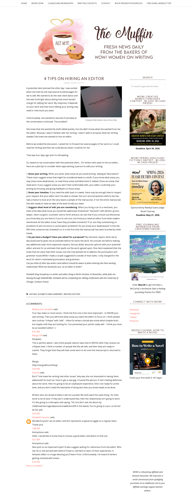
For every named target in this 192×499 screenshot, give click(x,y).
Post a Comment (34, 465)
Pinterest (134, 320)
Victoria (36, 372)
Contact (105, 3)
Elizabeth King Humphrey (50, 294)
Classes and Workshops (60, 3)
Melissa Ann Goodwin (42, 309)
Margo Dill (37, 335)
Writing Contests (87, 3)
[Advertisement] (148, 425)
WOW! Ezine (37, 3)
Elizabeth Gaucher (41, 417)
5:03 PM (36, 413)
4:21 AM (36, 439)
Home (24, 3)
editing (33, 294)
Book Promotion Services (128, 3)
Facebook (134, 309)
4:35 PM (36, 368)
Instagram (135, 313)
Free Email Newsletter (159, 3)
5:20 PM (36, 461)
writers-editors (72, 294)
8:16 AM (36, 331)
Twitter (133, 317)
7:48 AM (36, 428)
